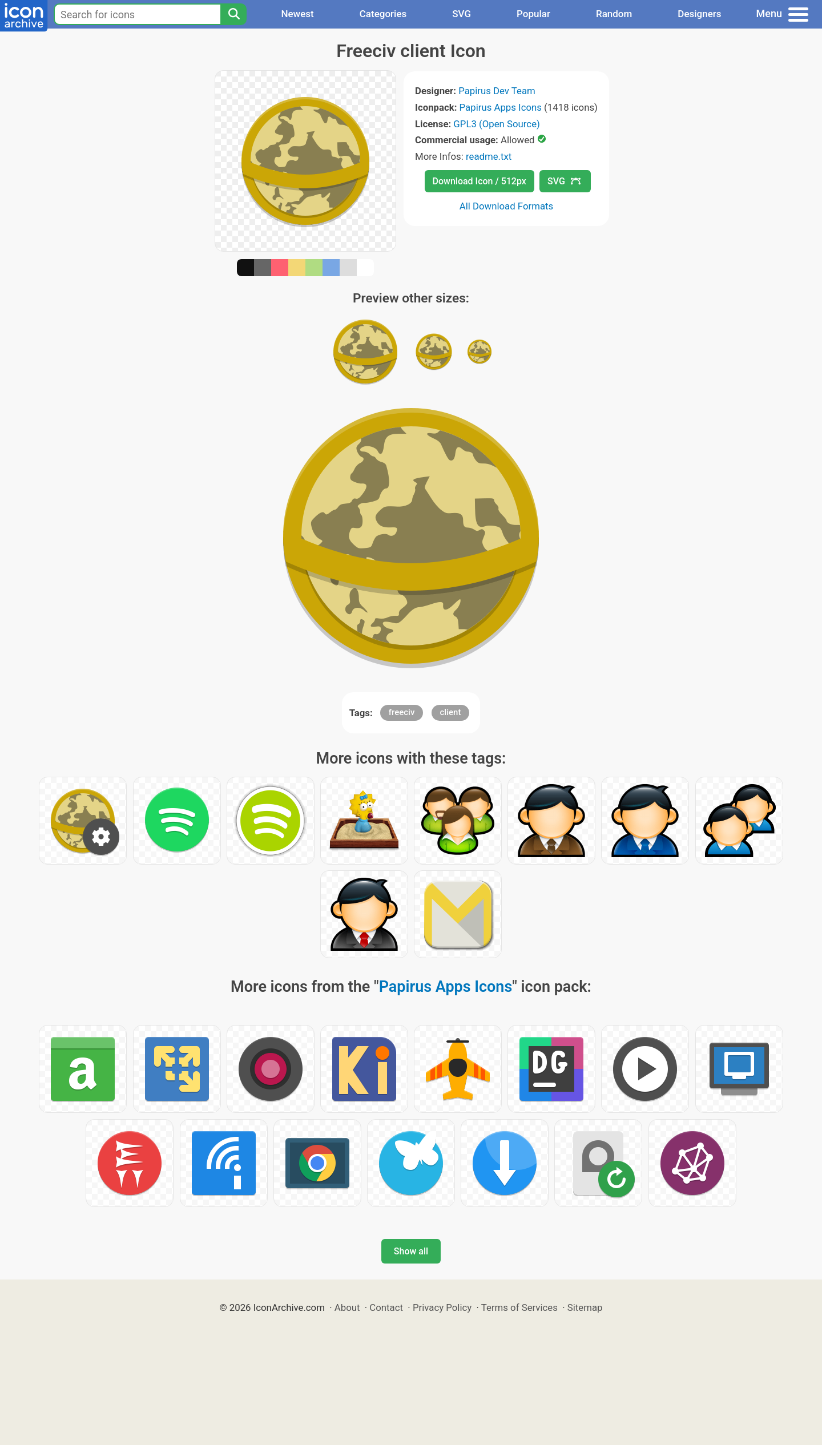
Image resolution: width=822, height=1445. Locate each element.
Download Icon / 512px (479, 181)
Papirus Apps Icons (501, 107)
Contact (386, 1307)
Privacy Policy (442, 1307)
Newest (297, 13)
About (347, 1307)
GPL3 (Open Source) (496, 124)
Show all (411, 1251)
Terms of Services (519, 1307)
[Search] (233, 14)
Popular (533, 13)
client (450, 712)
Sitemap (585, 1307)
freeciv (402, 712)
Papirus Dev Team (496, 90)
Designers (699, 13)
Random (614, 13)
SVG (461, 13)
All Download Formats (507, 206)
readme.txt (488, 156)
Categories (383, 13)
